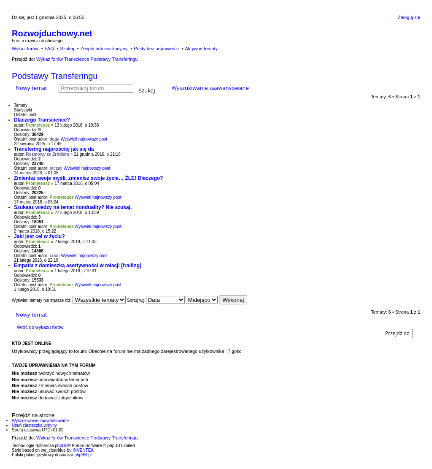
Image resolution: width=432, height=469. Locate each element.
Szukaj (147, 90)
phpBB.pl (83, 455)
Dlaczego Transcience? (42, 120)
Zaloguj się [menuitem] (409, 17)
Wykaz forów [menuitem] (25, 48)
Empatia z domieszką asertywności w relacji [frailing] (77, 265)
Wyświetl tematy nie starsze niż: (69, 300)
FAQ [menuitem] (49, 48)
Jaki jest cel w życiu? (39, 236)
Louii (55, 255)
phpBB (61, 445)
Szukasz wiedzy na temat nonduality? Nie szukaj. (73, 207)
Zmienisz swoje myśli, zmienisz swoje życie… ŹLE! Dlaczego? (88, 178)
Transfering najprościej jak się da (54, 149)
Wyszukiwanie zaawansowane (210, 88)
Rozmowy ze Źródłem (47, 154)
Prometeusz (38, 125)
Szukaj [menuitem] (67, 48)
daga (54, 139)
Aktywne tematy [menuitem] (201, 48)
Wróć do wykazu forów (40, 327)
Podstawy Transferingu (54, 76)
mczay (56, 168)
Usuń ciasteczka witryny (34, 425)
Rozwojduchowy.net (52, 33)
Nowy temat (31, 88)
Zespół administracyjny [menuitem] (103, 48)
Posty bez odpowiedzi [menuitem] (156, 48)
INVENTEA (83, 450)
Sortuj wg (155, 300)
